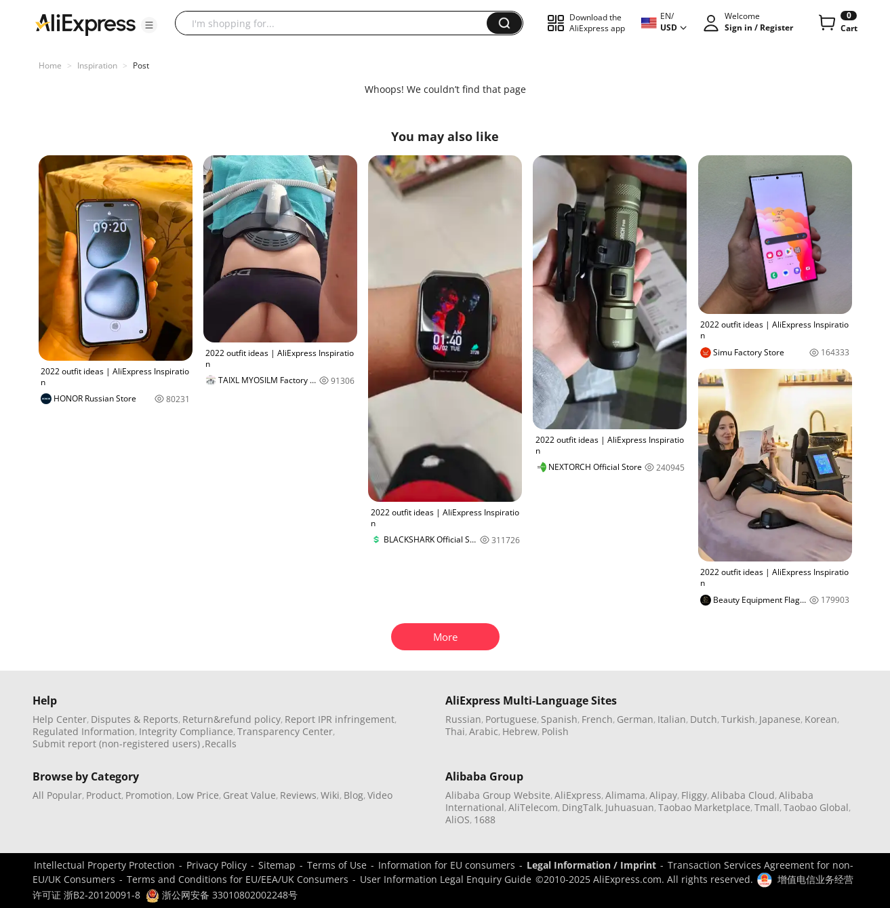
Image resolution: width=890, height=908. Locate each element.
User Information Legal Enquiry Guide (445, 879)
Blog (353, 795)
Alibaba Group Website (497, 795)
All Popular (57, 795)
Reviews (298, 795)
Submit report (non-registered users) (116, 743)
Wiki (330, 795)
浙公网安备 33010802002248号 (222, 894)
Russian (463, 719)
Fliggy (694, 795)
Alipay (663, 795)
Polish (555, 731)
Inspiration (97, 65)
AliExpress (577, 795)
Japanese (780, 719)
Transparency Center (285, 731)
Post (141, 65)
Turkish (738, 719)
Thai (455, 731)
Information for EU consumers (446, 864)
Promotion (148, 795)
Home (50, 65)
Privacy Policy (216, 864)
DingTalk (581, 807)
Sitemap (277, 864)
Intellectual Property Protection (104, 864)
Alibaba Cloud (743, 795)
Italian (672, 719)
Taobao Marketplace (704, 807)
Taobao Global (816, 807)
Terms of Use (337, 864)
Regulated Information (84, 731)
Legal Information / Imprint (591, 864)
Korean (821, 719)
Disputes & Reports (134, 719)
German (635, 719)
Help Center (60, 719)
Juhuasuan (629, 807)
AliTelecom (533, 807)
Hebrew (520, 731)
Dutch (703, 719)
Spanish (559, 719)
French (597, 719)
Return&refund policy (231, 719)
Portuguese (511, 719)
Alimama (625, 795)
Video (379, 795)
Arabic (483, 731)
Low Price (197, 795)
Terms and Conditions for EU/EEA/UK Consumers (237, 879)
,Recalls (219, 743)
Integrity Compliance (186, 731)
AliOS (457, 819)
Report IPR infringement (340, 719)
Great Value (249, 795)
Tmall (767, 807)
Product (103, 795)
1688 (484, 819)
